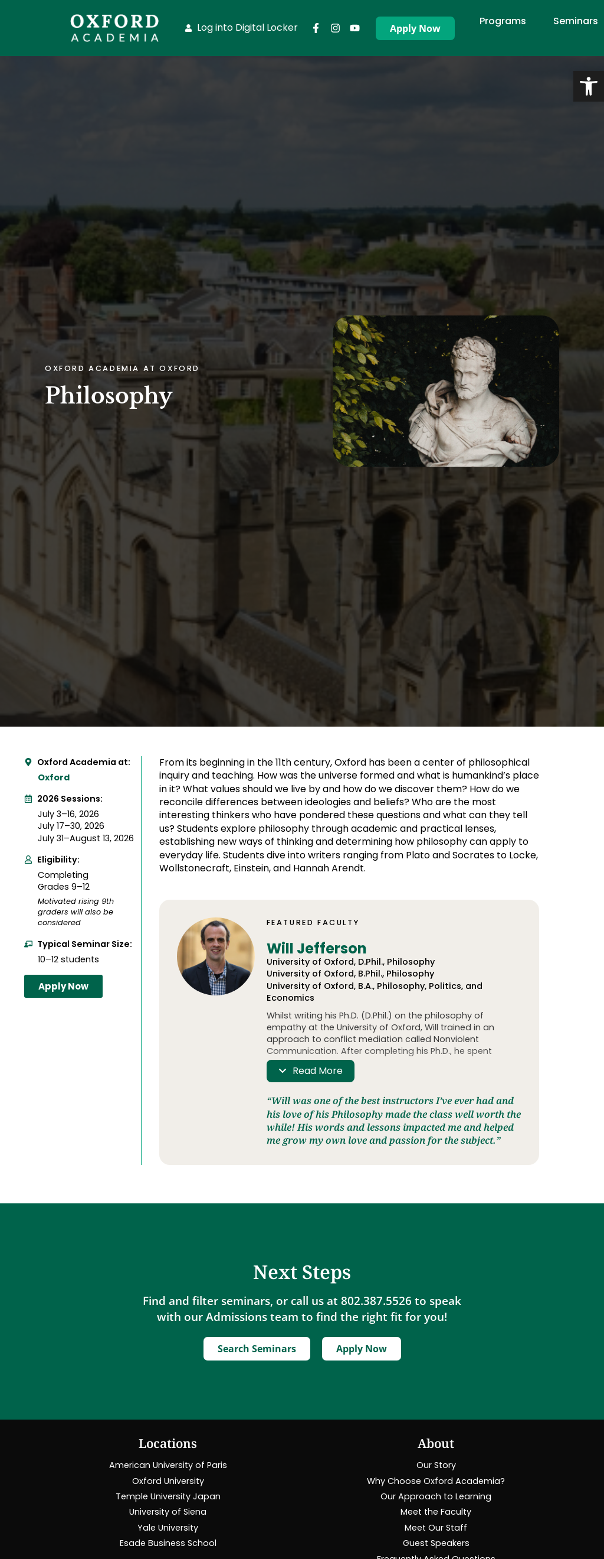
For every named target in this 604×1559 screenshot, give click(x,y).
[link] (588, 86)
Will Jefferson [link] (317, 948)
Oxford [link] (54, 777)
